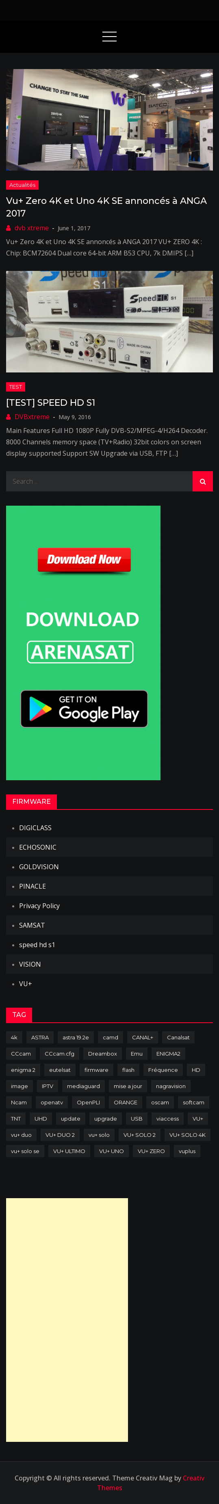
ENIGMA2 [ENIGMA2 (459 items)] (168, 1053)
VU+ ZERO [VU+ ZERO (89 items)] (151, 1151)
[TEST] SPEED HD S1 (50, 402)
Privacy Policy (39, 905)
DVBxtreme (32, 416)
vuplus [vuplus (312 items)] (187, 1151)
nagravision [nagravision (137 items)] (171, 1086)
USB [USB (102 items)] (137, 1118)
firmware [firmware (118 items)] (96, 1070)
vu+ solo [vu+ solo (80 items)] (99, 1135)
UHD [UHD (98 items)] (41, 1118)
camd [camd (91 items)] (110, 1037)
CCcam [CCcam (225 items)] (21, 1053)
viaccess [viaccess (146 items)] (167, 1118)
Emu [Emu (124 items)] (137, 1053)
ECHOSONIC (37, 847)
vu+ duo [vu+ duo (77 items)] (21, 1135)
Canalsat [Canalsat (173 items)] (178, 1037)
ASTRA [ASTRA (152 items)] (40, 1037)
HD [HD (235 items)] (196, 1070)
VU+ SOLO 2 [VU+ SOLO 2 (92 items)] (140, 1135)
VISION (30, 964)
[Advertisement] (67, 1320)
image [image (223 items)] (19, 1086)
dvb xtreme (32, 227)
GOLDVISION (39, 866)
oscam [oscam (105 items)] (160, 1102)
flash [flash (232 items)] (128, 1070)
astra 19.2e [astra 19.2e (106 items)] (76, 1037)
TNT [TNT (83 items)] (16, 1118)
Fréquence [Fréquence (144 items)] (163, 1070)
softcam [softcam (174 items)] (193, 1102)
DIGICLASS (35, 827)
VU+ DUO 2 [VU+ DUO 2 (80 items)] (60, 1135)
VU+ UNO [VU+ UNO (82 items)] (111, 1151)
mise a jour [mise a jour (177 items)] (128, 1086)
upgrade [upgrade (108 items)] (105, 1118)
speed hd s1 (37, 944)
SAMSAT (32, 925)
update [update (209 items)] (70, 1118)
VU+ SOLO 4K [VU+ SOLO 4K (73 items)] (187, 1135)
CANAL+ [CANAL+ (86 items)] (142, 1037)
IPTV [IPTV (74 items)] (47, 1086)
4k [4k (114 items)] (14, 1037)
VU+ (25, 983)
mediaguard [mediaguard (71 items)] (83, 1086)
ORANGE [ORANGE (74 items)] (125, 1102)
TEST (15, 386)
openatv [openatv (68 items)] (52, 1102)
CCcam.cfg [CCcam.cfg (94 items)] (59, 1053)
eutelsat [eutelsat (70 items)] (60, 1070)
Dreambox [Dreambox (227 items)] (102, 1053)
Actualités (22, 185)
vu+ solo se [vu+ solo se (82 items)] (25, 1151)
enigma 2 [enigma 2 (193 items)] (23, 1070)
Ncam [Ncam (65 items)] (19, 1102)
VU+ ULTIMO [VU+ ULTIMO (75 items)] (69, 1151)
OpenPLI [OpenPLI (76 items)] (88, 1102)
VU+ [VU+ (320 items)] (198, 1118)
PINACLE (32, 886)
